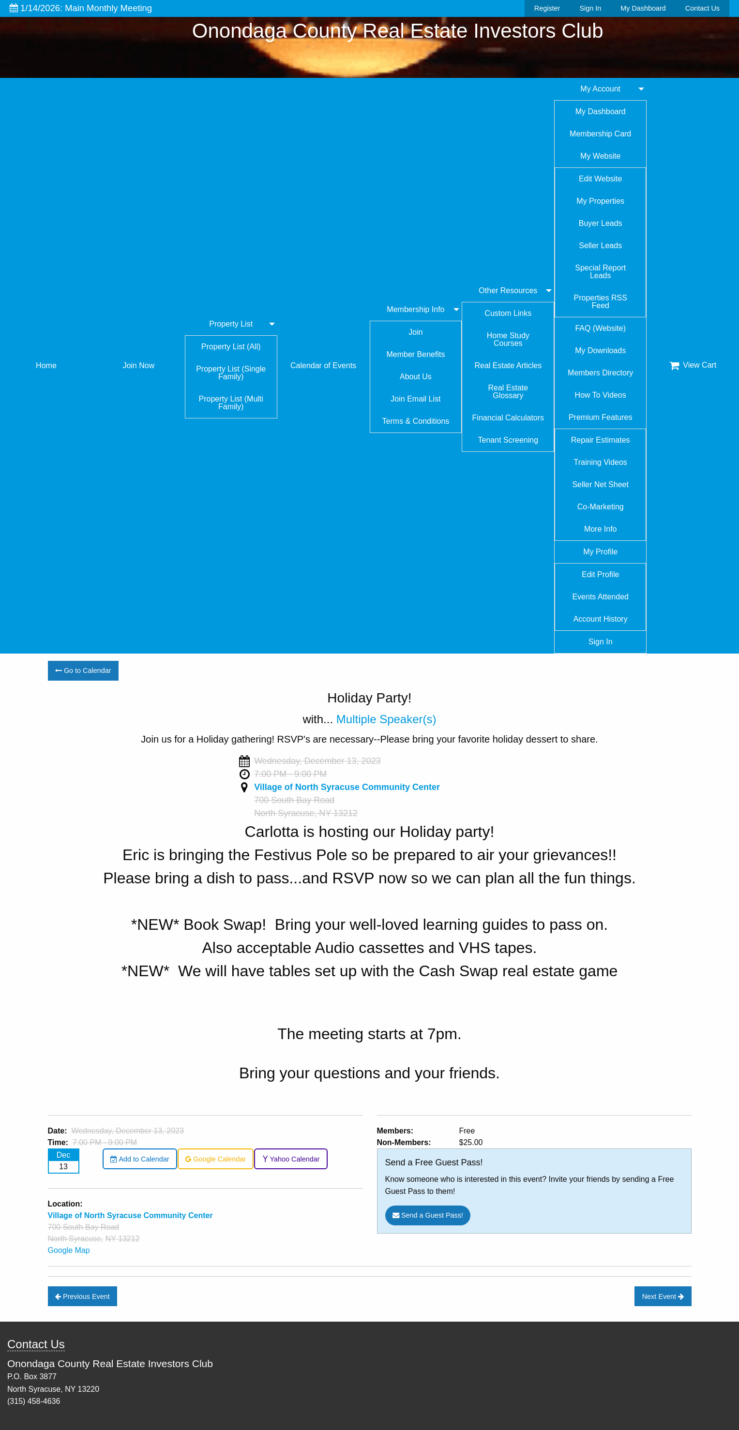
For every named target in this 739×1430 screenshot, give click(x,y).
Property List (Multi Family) (231, 403)
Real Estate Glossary (508, 392)
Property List (231, 324)
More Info (600, 529)
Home (46, 365)
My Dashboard (643, 8)
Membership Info (415, 309)
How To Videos (600, 395)
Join (415, 332)
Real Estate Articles (508, 365)
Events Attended (600, 597)
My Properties (600, 201)
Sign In (590, 8)
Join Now (138, 365)
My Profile (600, 552)
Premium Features (601, 417)
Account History (600, 619)
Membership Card (600, 134)
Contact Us (702, 8)
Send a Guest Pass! (427, 1215)
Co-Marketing (600, 507)
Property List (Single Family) (231, 373)
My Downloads (600, 350)
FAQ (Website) (600, 328)
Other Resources (508, 290)
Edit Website (600, 179)
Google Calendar (215, 1159)
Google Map (69, 1250)
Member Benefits (415, 354)
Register (547, 8)
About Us (416, 376)
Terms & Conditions (416, 421)
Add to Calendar (139, 1159)
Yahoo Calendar (291, 1159)
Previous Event (82, 1296)
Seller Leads (600, 245)
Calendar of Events (323, 365)
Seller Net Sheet (600, 484)
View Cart (693, 365)
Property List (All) (231, 347)
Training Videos (600, 462)
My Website (600, 156)
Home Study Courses (508, 339)
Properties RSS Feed (600, 302)
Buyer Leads (600, 223)
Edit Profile (600, 574)
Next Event (663, 1296)
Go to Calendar (83, 670)
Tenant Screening (508, 440)
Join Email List (415, 399)
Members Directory (600, 373)
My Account (600, 89)
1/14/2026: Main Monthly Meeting (81, 8)
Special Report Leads (600, 272)
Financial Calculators (508, 418)
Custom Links (507, 313)
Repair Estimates (600, 440)
